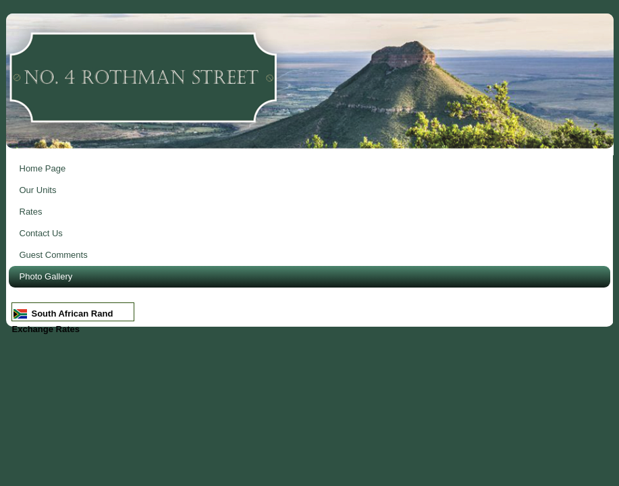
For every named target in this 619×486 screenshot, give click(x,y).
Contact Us (41, 233)
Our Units (38, 190)
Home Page (43, 168)
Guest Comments (54, 255)
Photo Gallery (46, 276)
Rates (31, 212)
